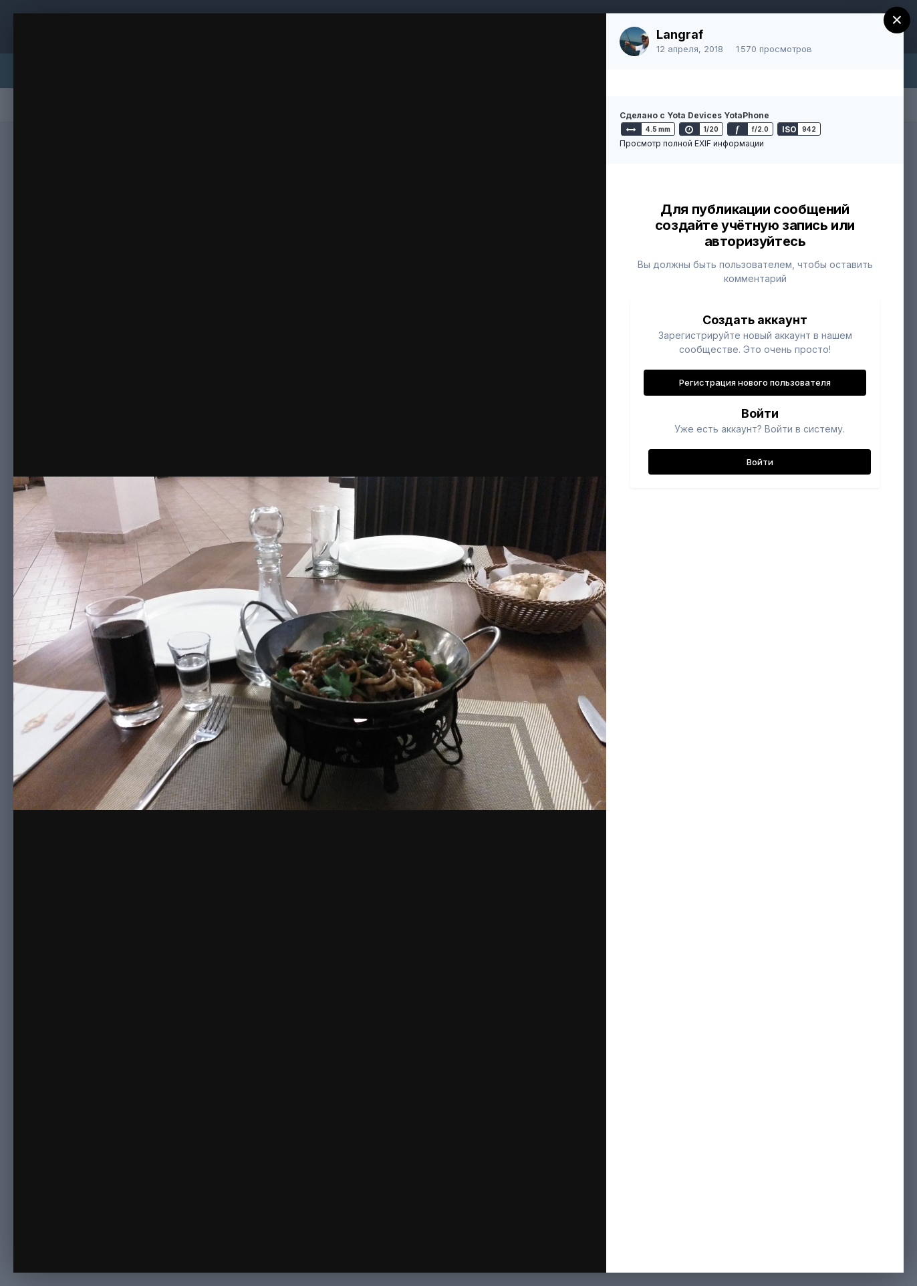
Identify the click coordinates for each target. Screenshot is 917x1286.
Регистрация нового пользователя (755, 382)
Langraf (679, 34)
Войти (760, 462)
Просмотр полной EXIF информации (692, 143)
